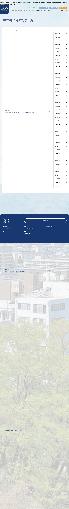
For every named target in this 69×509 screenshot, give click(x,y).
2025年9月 (57, 62)
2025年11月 (57, 55)
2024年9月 (57, 102)
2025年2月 (57, 88)
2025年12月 (57, 52)
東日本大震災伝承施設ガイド (30, 229)
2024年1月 (57, 128)
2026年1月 (57, 48)
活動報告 (33, 10)
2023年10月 (57, 135)
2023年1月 (57, 164)
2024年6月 (57, 113)
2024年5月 (57, 117)
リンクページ (55, 10)
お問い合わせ (45, 220)
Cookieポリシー (13, 240)
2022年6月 (57, 186)
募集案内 (49, 10)
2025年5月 (57, 77)
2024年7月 (57, 110)
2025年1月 (57, 91)
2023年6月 (57, 150)
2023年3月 (57, 160)
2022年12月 (57, 168)
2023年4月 (57, 157)
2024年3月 (57, 124)
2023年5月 (57, 153)
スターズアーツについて (20, 10)
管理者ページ (49, 226)
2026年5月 (57, 33)
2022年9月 (57, 175)
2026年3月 (57, 41)
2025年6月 (57, 73)
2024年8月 (57, 106)
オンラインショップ (63, 10)
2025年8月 (57, 66)
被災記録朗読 (27, 233)
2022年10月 (57, 171)
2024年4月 (57, 121)
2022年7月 (57, 182)
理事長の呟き (39, 10)
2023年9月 (57, 139)
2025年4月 (57, 81)
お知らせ (45, 10)
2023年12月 (57, 131)
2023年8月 (57, 142)
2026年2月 (57, 44)
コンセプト (28, 10)
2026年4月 (57, 37)
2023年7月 (57, 146)
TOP (13, 10)
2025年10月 (58, 59)
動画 (25, 231)
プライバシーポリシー (6, 240)
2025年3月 (57, 84)
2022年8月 (57, 179)
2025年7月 (57, 70)
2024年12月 (58, 95)
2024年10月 (58, 99)
